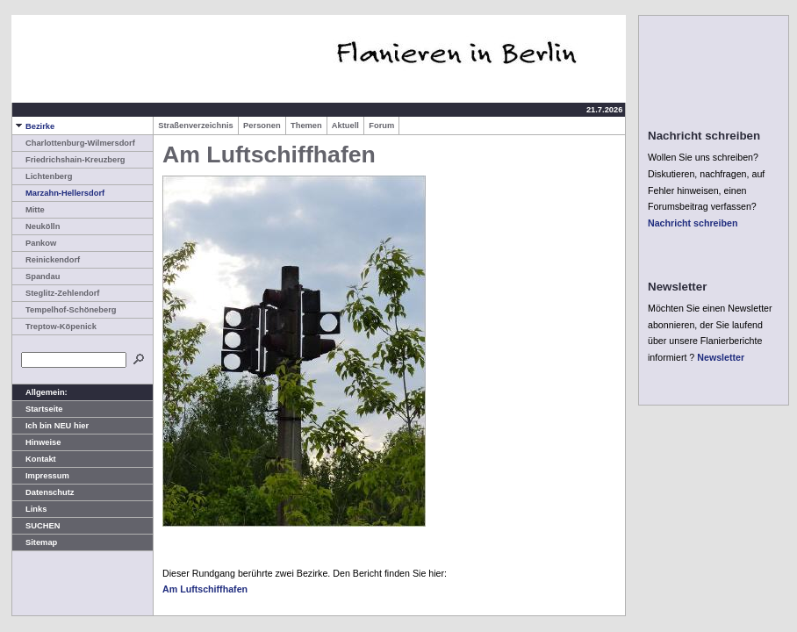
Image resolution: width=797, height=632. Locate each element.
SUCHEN (36, 525)
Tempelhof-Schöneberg (64, 309)
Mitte (28, 209)
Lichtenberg (42, 176)
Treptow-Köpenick (54, 326)
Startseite (37, 409)
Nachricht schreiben (692, 223)
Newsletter (720, 357)
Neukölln (36, 226)
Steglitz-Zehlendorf (55, 293)
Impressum (40, 475)
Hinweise (36, 442)
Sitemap (34, 542)
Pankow (34, 243)
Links (29, 509)
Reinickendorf (46, 259)
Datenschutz (43, 492)
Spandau (36, 276)
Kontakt (34, 459)
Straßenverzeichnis (196, 125)
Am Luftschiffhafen (205, 589)
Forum (381, 125)
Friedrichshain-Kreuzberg (69, 159)
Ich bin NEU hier (50, 425)
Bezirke (33, 126)
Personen (262, 125)
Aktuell (345, 125)
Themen (306, 125)
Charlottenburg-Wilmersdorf (73, 143)
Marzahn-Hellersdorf (58, 193)
